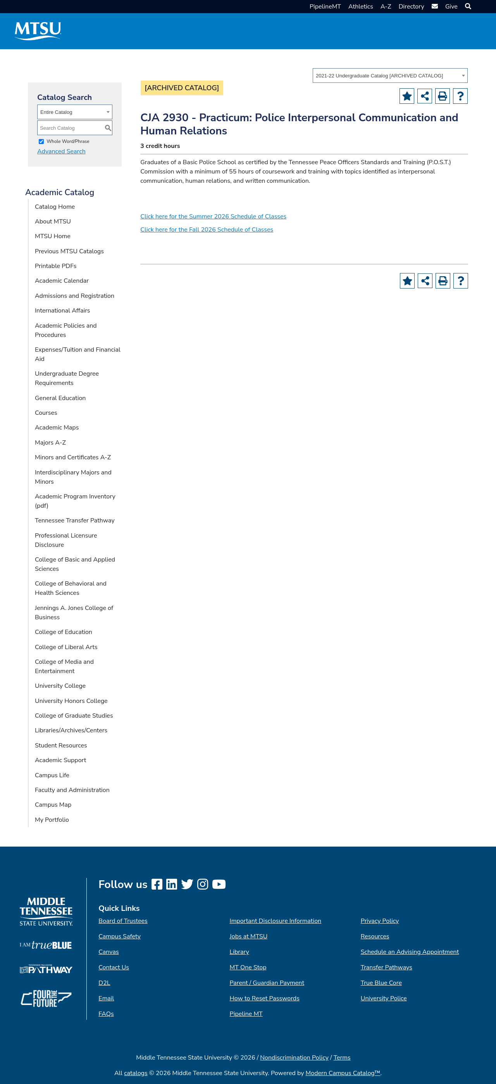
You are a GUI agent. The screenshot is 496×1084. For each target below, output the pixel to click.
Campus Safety (119, 936)
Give (451, 6)
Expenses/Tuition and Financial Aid (78, 354)
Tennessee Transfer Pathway (75, 520)
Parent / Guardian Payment (267, 983)
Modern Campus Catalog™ (343, 1073)
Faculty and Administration (72, 790)
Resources (375, 936)
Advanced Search (61, 151)
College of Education (63, 632)
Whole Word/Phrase (68, 141)
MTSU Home (53, 236)
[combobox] (390, 75)
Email (106, 998)
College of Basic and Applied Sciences (75, 564)
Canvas (108, 952)
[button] (467, 6)
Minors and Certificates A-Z (73, 457)
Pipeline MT (246, 1014)
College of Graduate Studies (74, 715)
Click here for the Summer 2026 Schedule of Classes (213, 216)
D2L (104, 983)
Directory (411, 6)
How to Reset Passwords (265, 998)
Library (239, 952)
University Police (384, 998)
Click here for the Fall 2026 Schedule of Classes (206, 229)
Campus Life (52, 775)
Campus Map (53, 805)
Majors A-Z (50, 442)
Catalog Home (55, 207)
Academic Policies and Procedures (66, 330)
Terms (342, 1057)
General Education (60, 398)
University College (60, 686)
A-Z (386, 6)
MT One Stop (248, 967)
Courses (46, 413)
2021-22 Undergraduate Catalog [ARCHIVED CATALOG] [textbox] (379, 76)
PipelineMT (325, 6)
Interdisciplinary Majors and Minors (73, 477)
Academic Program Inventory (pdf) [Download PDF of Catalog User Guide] (75, 501)
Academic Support (60, 760)
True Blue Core (381, 983)
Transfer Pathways (386, 967)
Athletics (360, 6)
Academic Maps (57, 427)
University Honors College (71, 701)
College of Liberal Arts (66, 647)
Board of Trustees (122, 921)
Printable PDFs (55, 266)
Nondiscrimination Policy (294, 1057)
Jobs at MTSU (249, 936)
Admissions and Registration (74, 296)
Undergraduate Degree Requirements (67, 378)
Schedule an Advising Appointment (410, 952)
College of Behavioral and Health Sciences (71, 588)
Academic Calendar (62, 281)
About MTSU (53, 221)
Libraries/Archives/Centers (71, 730)
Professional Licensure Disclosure (66, 540)
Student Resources (61, 745)
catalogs (136, 1073)
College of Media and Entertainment (64, 666)
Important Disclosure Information (276, 921)
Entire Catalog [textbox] (56, 112)
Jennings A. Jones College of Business (74, 613)
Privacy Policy (380, 921)
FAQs (106, 1014)
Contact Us (113, 967)
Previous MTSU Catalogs (69, 251)
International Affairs (62, 310)
